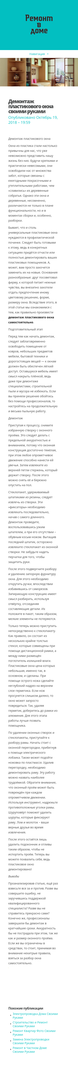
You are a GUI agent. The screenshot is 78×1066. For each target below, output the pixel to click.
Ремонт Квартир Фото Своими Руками (34, 1033)
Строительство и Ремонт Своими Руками (30, 1024)
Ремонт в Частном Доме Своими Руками (30, 1050)
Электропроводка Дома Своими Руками (35, 1015)
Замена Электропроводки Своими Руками (31, 1041)
